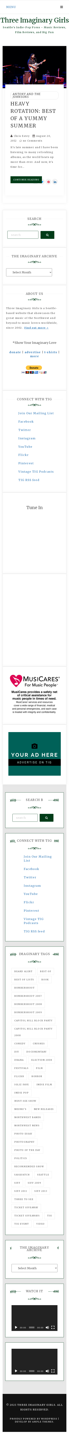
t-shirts (50, 352)
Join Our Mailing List (36, 413)
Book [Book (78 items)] (45, 979)
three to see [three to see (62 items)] (23, 1199)
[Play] (16, 1327)
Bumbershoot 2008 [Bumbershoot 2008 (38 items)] (28, 1004)
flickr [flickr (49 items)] (19, 1076)
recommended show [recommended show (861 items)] (29, 1166)
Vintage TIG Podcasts (36, 471)
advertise (33, 352)
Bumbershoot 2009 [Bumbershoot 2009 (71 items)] (28, 1012)
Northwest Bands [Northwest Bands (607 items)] (27, 1117)
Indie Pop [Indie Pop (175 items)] (21, 1092)
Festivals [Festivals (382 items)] (21, 1068)
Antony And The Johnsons (27, 95)
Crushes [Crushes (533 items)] (39, 1043)
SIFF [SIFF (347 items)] (17, 1183)
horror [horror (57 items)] (36, 1076)
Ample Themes (42, 1421)
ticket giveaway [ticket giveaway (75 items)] (26, 1207)
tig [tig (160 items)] (49, 1215)
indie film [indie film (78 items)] (44, 1084)
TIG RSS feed (28, 480)
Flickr (23, 455)
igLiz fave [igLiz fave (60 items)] (21, 1084)
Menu (11, 7)
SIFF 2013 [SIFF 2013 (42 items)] (40, 1191)
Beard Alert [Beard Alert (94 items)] (23, 971)
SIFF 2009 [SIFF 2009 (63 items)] (34, 1183)
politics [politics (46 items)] (20, 1158)
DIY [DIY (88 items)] (16, 1051)
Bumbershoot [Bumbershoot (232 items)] (24, 987)
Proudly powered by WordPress (34, 1418)
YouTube (25, 446)
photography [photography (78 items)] (24, 1142)
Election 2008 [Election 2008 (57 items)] (41, 1060)
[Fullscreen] (53, 1327)
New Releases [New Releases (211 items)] (44, 1109)
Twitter (24, 430)
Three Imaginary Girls (34, 20)
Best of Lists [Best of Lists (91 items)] (24, 979)
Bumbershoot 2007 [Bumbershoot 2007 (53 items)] (28, 996)
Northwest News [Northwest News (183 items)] (26, 1125)
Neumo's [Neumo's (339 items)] (20, 1109)
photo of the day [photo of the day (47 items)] (27, 1150)
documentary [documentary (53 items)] (36, 1051)
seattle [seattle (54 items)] (43, 1174)
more (34, 356)
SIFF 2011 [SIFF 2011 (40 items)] (20, 1191)
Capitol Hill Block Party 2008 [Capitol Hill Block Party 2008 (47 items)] (33, 1032)
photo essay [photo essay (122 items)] (23, 1133)
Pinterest (26, 463)
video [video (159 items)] (40, 1224)
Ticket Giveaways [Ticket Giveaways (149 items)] (27, 1215)
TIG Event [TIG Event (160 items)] (21, 1224)
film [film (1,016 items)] (39, 1068)
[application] (34, 1318)
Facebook (26, 421)
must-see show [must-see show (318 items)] (25, 1101)
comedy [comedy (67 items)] (20, 1043)
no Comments (31, 140)
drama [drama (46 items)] (19, 1060)
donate (15, 352)
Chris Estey (22, 136)
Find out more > (36, 327)
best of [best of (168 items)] (45, 971)
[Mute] (47, 1327)
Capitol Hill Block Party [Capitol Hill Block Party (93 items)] (33, 1020)
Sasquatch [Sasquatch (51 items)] (22, 1174)
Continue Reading (26, 179)
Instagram (26, 438)
